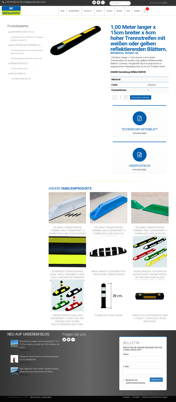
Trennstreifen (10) (20, 69)
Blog (128, 11)
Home (62, 11)
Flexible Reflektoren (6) (22, 79)
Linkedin (98, 2)
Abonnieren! (156, 380)
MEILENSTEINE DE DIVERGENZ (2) (25, 45)
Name (126, 354)
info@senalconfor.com (35, 2)
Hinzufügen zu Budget (141, 97)
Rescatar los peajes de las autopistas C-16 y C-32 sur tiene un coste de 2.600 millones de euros (39, 344)
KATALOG (99, 11)
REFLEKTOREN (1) (18, 73)
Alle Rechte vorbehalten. (41, 397)
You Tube (94, 2)
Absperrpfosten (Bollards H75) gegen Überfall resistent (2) (27, 38)
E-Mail (126, 366)
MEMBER (137, 11)
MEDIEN (119, 11)
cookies (126, 397)
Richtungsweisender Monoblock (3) (27, 58)
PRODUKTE (88, 11)
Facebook (103, 2)
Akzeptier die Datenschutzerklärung (134, 381)
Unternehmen (74, 11)
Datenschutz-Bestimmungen (155, 397)
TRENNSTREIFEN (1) (19, 63)
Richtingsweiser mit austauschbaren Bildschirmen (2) (27, 51)
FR (156, 3)
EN (160, 3)
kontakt (136, 397)
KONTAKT (109, 11)
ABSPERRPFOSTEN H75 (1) (22, 32)
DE (164, 3)
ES (152, 3)
